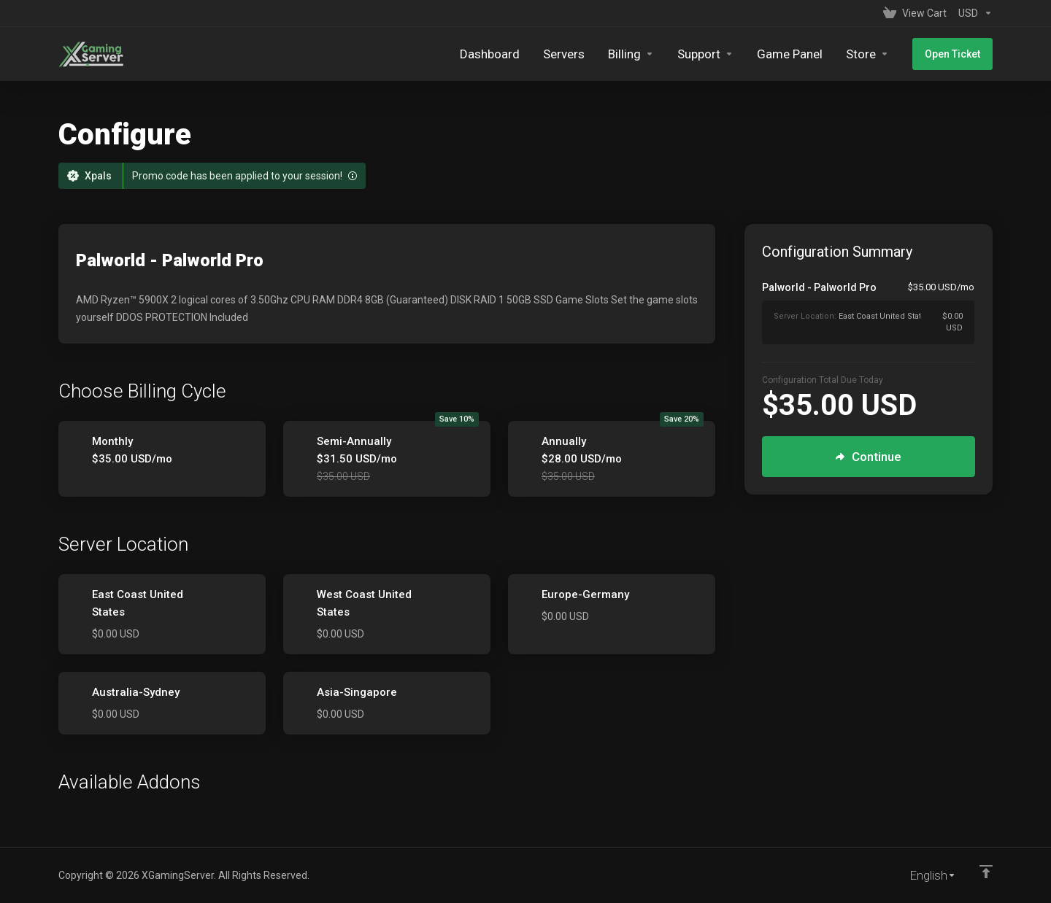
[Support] (705, 54)
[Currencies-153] (972, 13)
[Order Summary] (877, 312)
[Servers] (563, 54)
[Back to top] (986, 871)
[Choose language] (922, 875)
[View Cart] (914, 13)
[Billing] (631, 54)
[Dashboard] (489, 54)
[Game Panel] (789, 54)
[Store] (867, 54)
